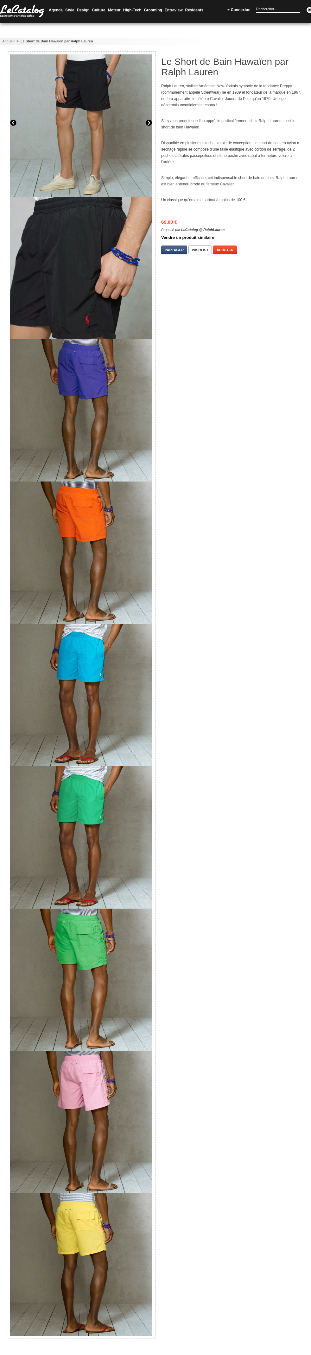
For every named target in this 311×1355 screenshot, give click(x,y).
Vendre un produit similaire (187, 237)
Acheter (225, 250)
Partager (174, 250)
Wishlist (200, 250)
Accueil (8, 41)
